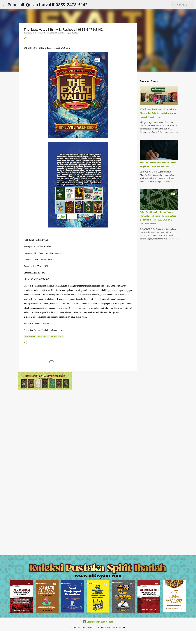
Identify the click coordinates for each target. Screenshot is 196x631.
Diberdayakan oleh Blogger (98, 622)
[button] (25, 38)
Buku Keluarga (57, 336)
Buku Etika (42, 336)
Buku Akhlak (30, 336)
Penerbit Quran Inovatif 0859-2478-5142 (48, 4)
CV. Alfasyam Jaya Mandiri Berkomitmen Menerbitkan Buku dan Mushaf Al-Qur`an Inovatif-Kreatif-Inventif (158, 113)
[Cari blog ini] (180, 4)
